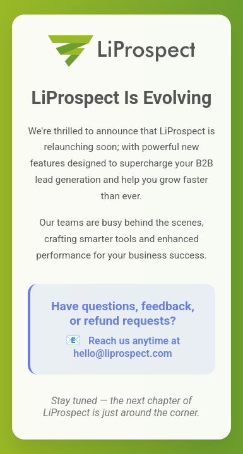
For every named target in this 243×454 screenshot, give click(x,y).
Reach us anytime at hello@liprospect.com (126, 347)
